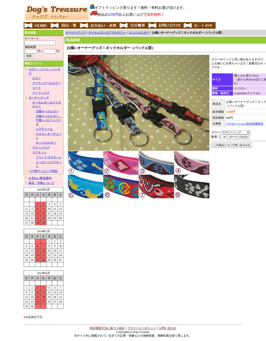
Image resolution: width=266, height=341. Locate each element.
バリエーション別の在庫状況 (244, 123)
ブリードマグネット (49, 157)
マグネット (39, 152)
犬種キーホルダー (47, 111)
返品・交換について (41, 183)
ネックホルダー (46, 142)
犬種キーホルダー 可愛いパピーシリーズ (49, 120)
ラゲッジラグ (41, 147)
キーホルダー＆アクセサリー (107, 32)
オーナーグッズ (39, 97)
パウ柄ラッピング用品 (43, 171)
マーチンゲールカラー (46, 83)
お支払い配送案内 (40, 178)
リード (36, 88)
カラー (36, 78)
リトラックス (41, 92)
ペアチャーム (44, 129)
